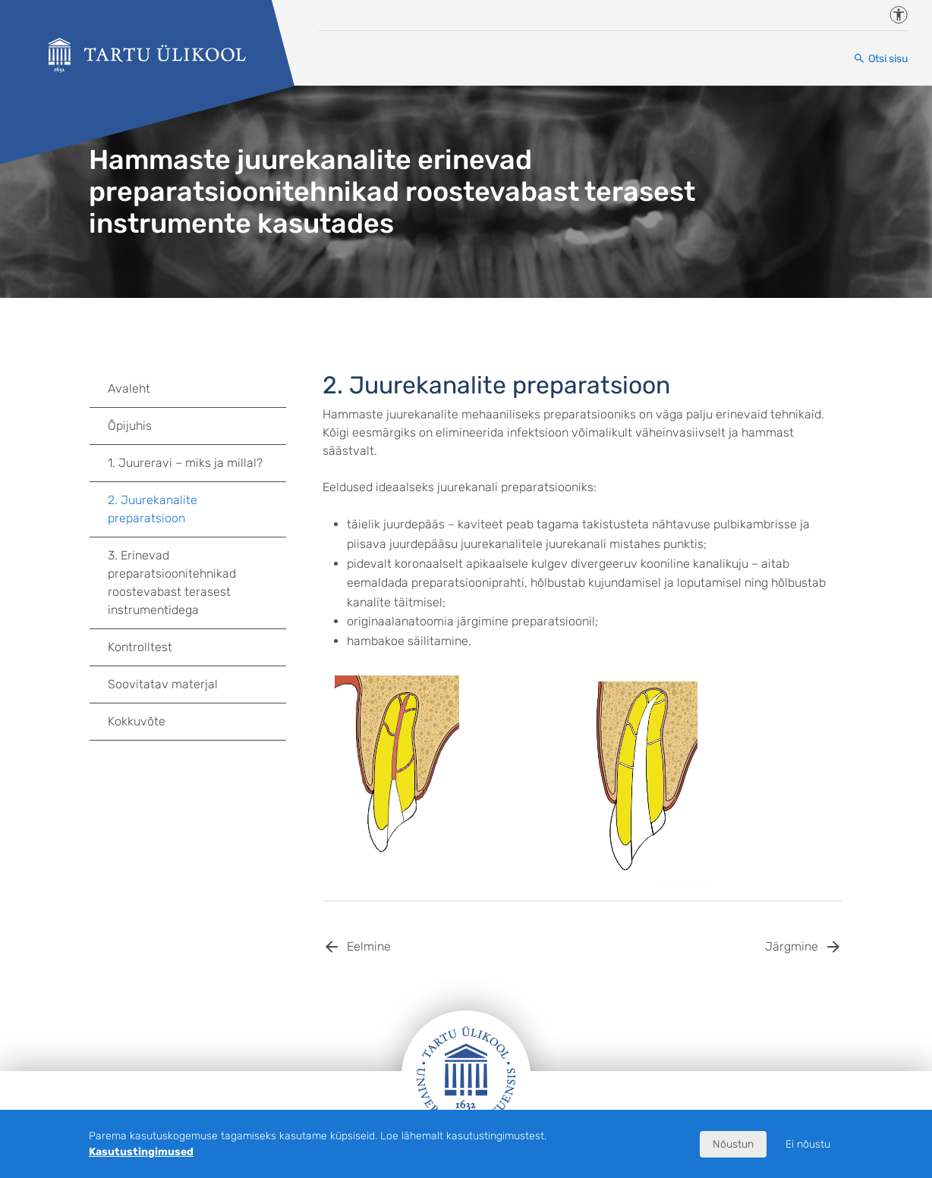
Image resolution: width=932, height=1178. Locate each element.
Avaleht (129, 388)
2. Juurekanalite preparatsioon (152, 509)
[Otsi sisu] (880, 59)
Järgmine (791, 946)
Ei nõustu (808, 1144)
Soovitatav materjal (163, 684)
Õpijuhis (130, 425)
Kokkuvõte (136, 721)
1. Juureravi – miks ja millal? (185, 463)
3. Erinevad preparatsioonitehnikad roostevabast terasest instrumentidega (197, 582)
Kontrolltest (140, 647)
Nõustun (733, 1144)
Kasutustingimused (141, 1151)
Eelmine (369, 946)
